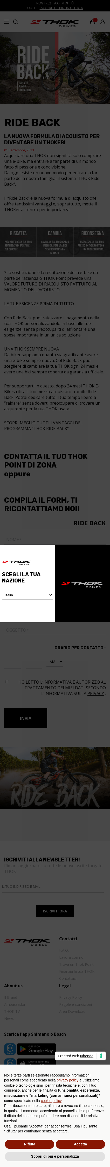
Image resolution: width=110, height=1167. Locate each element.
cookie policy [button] (51, 1101)
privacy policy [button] (67, 1080)
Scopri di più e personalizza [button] (55, 1156)
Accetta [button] (80, 1144)
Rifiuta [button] (29, 1144)
